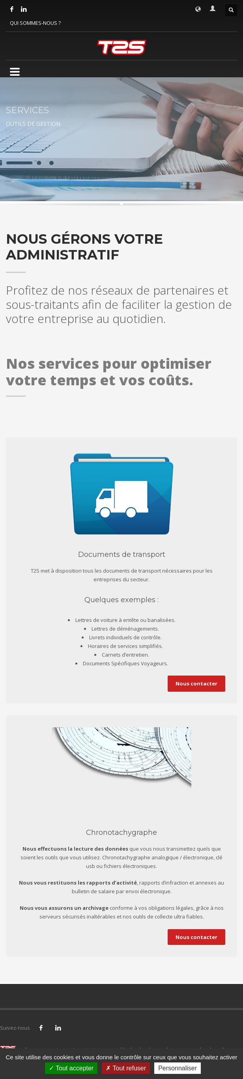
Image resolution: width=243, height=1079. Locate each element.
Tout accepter (71, 1068)
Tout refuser (126, 1068)
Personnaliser (177, 1068)
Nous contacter (196, 683)
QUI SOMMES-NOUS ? (35, 22)
